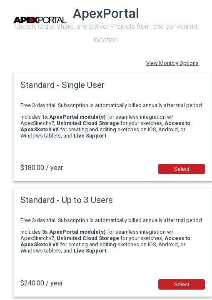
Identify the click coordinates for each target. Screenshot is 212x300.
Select (181, 169)
